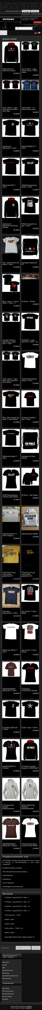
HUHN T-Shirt (9, 919)
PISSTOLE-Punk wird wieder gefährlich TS (9, 574)
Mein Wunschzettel (7, 991)
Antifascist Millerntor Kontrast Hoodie (10, 226)
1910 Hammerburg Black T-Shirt (29, 186)
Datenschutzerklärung (13, 11)
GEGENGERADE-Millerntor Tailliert (10, 844)
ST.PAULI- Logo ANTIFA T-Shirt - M (17, 902)
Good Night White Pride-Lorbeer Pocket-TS (19, 937)
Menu (3, 32)
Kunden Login (36, 14)
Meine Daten (6, 988)
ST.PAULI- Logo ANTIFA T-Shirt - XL (30, 341)
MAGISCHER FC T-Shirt (29, 147)
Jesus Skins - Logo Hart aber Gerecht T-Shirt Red (11, 109)
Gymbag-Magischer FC (29, 263)
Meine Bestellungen (8, 994)
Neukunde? (26, 14)
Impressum (5, 962)
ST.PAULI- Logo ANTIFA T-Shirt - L (17, 897)
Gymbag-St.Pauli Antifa (28, 457)
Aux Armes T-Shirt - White (29, 651)
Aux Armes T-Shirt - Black (29, 612)
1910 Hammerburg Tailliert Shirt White (30, 844)
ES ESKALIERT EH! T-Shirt (10, 728)
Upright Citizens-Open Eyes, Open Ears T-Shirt (9, 342)
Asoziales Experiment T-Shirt (10, 612)
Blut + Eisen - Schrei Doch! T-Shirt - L (10, 302)
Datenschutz (6, 973)
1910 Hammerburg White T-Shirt (29, 379)
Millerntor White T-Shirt (10, 651)
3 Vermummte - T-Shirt (13, 915)
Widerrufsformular (7, 970)
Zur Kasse (37, 22)
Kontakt (4, 965)
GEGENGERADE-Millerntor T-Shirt (10, 689)
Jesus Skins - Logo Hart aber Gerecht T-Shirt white (11, 380)
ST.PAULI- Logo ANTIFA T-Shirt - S (17, 910)
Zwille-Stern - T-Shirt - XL (14, 928)
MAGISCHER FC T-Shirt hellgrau (10, 534)
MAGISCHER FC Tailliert (9, 767)
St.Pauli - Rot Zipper (30, 495)
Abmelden (5, 999)
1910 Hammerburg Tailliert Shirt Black (10, 496)
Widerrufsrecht (6, 978)
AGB (3, 968)
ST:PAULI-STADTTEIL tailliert (29, 689)
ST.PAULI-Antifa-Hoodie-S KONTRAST (30, 767)
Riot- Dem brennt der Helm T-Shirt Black (11, 418)
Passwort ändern (7, 996)
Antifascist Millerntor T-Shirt (10, 147)
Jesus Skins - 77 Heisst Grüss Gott (29, 108)
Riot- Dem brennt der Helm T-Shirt (11, 263)
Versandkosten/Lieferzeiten (10, 976)
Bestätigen (26, 11)
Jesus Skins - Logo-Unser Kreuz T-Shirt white (29, 70)
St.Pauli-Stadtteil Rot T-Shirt (29, 418)
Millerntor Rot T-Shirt (9, 186)
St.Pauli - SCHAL (28, 301)
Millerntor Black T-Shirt (10, 457)
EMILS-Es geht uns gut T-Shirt (29, 225)
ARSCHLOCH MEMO (30, 533)
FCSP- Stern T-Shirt (30, 727)
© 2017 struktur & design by (21, 1008)
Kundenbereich (8, 983)
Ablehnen (35, 11)
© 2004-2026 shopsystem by (21, 1006)
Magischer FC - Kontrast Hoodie (9, 69)
